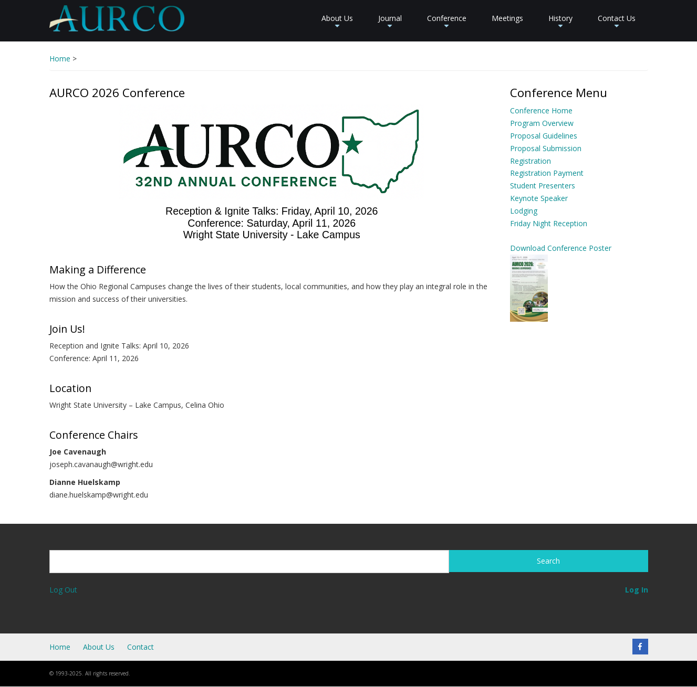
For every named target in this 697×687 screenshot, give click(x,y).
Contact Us (617, 22)
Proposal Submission (545, 148)
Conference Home (541, 110)
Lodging (523, 211)
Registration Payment (547, 173)
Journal (390, 22)
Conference (446, 22)
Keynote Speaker (539, 198)
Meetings (507, 18)
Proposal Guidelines (543, 136)
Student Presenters (542, 186)
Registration (530, 161)
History (560, 22)
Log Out (63, 590)
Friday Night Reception (548, 223)
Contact (140, 647)
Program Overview (542, 123)
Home (59, 59)
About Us (337, 22)
